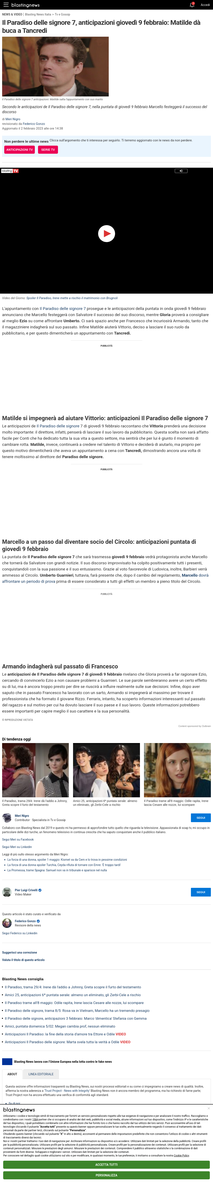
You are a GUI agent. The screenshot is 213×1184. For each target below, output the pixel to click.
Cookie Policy (181, 1155)
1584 (35, 1119)
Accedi (205, 5)
